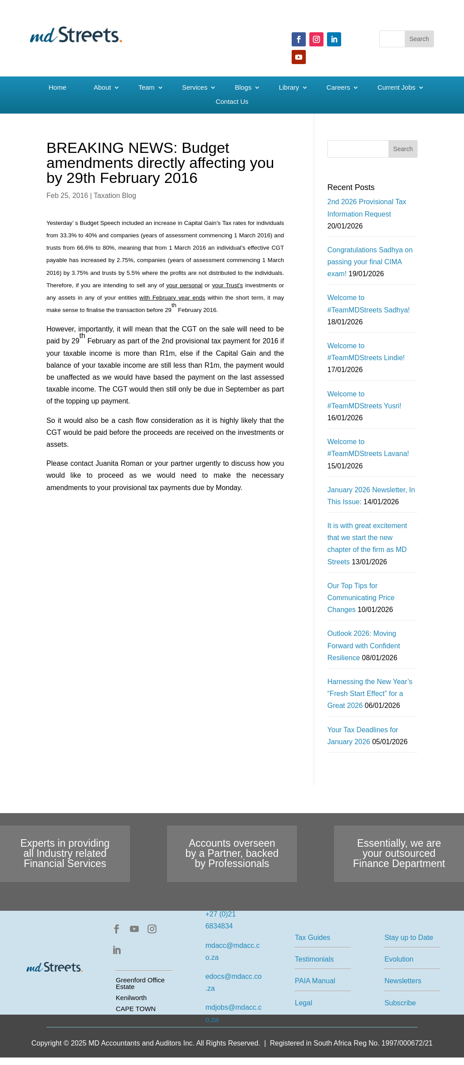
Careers (338, 87)
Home (57, 87)
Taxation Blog (115, 195)
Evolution (399, 959)
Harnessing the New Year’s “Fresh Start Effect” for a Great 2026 (369, 693)
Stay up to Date (408, 937)
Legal (303, 1003)
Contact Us (232, 102)
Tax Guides (312, 937)
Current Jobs (396, 87)
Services (195, 87)
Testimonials (314, 959)
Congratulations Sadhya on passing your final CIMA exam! (370, 262)
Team (146, 87)
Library (289, 87)
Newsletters (403, 981)
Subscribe (400, 1003)
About (102, 87)
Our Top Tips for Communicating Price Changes (361, 597)
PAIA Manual (315, 981)
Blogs (243, 87)
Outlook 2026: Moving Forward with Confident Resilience (363, 645)
